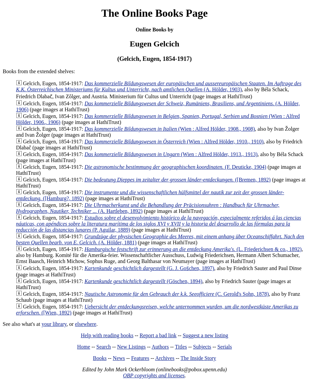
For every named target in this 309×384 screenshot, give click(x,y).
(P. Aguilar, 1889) (158, 224)
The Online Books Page (154, 13)
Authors (160, 347)
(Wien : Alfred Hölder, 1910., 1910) (173, 141)
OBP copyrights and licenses (154, 375)
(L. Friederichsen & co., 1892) (192, 249)
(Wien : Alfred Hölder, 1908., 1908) (169, 129)
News (119, 358)
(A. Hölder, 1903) (158, 86)
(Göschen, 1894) (143, 281)
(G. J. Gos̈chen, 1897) (149, 268)
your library (54, 324)
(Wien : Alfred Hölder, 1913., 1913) (170, 154)
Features (140, 358)
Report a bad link (158, 335)
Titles (181, 347)
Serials (224, 347)
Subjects (202, 347)
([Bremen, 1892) (177, 179)
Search (103, 347)
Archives (164, 358)
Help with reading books (107, 335)
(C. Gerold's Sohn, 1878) (176, 294)
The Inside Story (198, 358)
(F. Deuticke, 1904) (175, 167)
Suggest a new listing (205, 335)
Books (100, 358)
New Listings (131, 347)
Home (83, 347)
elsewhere (85, 324)
